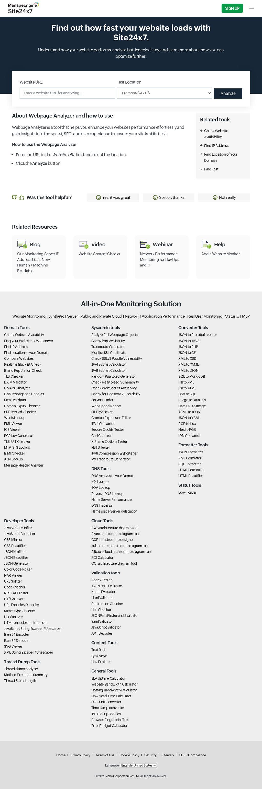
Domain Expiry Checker (22, 406)
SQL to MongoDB (191, 376)
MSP (246, 316)
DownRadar (187, 492)
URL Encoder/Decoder (21, 605)
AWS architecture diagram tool (114, 528)
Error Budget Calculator (109, 726)
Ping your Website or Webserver (28, 341)
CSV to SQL (187, 394)
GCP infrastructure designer (112, 540)
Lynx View (99, 656)
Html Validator (102, 598)
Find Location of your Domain (26, 353)
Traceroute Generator (108, 347)
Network (132, 316)
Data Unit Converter (106, 702)
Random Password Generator (113, 376)
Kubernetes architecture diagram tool (119, 546)
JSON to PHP (188, 347)
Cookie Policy (129, 755)
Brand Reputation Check (23, 370)
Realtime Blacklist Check (22, 364)
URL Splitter (13, 581)
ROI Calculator (102, 557)
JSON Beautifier (16, 557)
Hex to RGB (187, 429)
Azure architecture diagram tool (115, 534)
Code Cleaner (14, 587)
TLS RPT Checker (17, 441)
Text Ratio (98, 650)
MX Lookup (100, 482)
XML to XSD (187, 358)
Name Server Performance (111, 499)
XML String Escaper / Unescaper (28, 652)
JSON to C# (186, 353)
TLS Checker (14, 376)
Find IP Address (216, 146)
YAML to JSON (189, 412)
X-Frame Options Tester (109, 441)
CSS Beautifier (15, 546)
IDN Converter (189, 436)
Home (61, 755)
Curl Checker (101, 436)
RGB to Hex (187, 424)
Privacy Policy (80, 755)
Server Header (102, 400)
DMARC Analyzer (17, 388)
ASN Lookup (13, 459)
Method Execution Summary (25, 675)
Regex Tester (101, 580)
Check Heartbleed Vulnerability (115, 382)
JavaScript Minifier (18, 528)
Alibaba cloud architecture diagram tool (121, 552)
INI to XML (186, 382)
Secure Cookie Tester (107, 429)
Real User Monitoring (205, 316)
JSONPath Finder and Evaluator (115, 615)
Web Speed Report (106, 406)
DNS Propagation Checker (24, 394)
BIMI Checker (14, 453)
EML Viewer (13, 424)
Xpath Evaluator (103, 592)
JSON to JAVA (189, 341)
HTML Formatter (190, 470)
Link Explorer (101, 662)
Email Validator (15, 400)
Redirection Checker (107, 604)
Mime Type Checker (19, 611)
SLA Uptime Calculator (108, 678)
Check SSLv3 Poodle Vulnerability (116, 358)
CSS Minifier (13, 540)
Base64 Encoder (16, 634)
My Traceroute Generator (110, 459)
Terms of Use (104, 755)
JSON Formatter (190, 452)
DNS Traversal (101, 505)
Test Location (129, 82)
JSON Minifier (14, 552)
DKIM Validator (15, 382)
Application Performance (163, 316)
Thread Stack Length (20, 681)
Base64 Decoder (17, 641)
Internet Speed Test (106, 714)
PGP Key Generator (18, 436)
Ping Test (211, 169)
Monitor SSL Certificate (108, 353)
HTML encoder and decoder (26, 623)
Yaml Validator (102, 621)
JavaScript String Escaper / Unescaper (33, 628)
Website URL (31, 82)
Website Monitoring (29, 316)
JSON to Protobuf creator (197, 335)
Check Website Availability (24, 335)
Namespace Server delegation (114, 511)
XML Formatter (189, 458)
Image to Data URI (192, 400)
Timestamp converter (107, 708)
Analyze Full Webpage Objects (114, 335)
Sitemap (167, 755)
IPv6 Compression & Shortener (114, 453)
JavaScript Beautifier (19, 534)
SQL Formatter (189, 464)
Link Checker (101, 610)
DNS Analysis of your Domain (112, 476)
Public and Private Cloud (101, 316)
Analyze (228, 93)
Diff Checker (14, 599)
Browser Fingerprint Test (110, 720)
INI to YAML (187, 388)
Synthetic (56, 316)
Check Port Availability (108, 341)
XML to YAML (188, 364)
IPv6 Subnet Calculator (108, 370)
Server (72, 316)
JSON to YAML (189, 418)
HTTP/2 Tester (102, 412)
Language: (112, 765)
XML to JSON (188, 370)
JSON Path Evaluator (106, 586)
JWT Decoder (101, 633)
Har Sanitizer (13, 617)
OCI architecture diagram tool (114, 563)
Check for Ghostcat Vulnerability (115, 394)
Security (150, 755)
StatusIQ (232, 316)
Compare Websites (18, 358)
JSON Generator (16, 563)
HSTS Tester (100, 447)
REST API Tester (16, 593)
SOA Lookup (100, 487)
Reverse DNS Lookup (107, 494)
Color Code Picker (18, 569)
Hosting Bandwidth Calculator (114, 690)
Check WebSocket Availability (114, 388)
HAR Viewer (13, 575)
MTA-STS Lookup (17, 447)
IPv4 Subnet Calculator (108, 364)
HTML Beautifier (190, 476)
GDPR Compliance (192, 755)
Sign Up (232, 8)
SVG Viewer (13, 646)
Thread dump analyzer (21, 669)
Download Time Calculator (111, 696)
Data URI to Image (192, 406)
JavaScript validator (106, 627)
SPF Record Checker (20, 412)
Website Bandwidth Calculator (114, 684)
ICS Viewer (12, 429)
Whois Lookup (15, 418)
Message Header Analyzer (23, 465)
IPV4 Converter (103, 424)
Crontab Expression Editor (111, 418)
